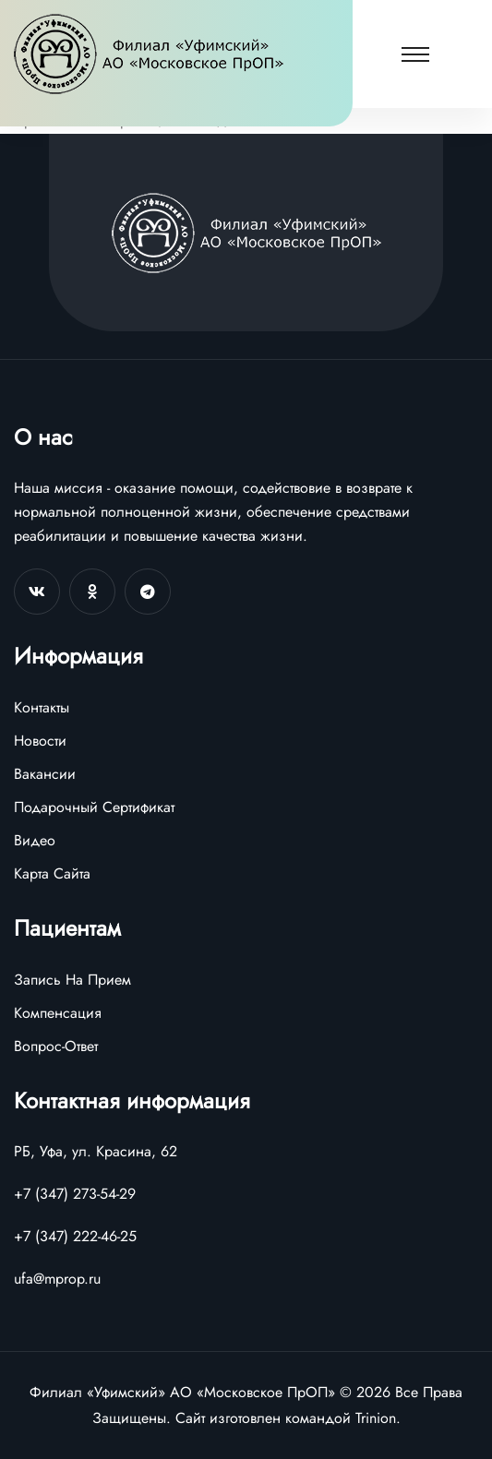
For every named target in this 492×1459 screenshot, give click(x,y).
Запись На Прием (72, 979)
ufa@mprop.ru (57, 1278)
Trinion (375, 1418)
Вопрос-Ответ (56, 1046)
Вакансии (45, 773)
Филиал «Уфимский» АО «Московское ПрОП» (182, 1392)
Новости (40, 740)
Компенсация (58, 1012)
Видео (34, 840)
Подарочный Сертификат (94, 807)
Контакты (41, 707)
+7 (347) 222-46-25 (75, 1236)
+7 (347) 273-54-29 (75, 1193)
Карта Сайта (52, 873)
